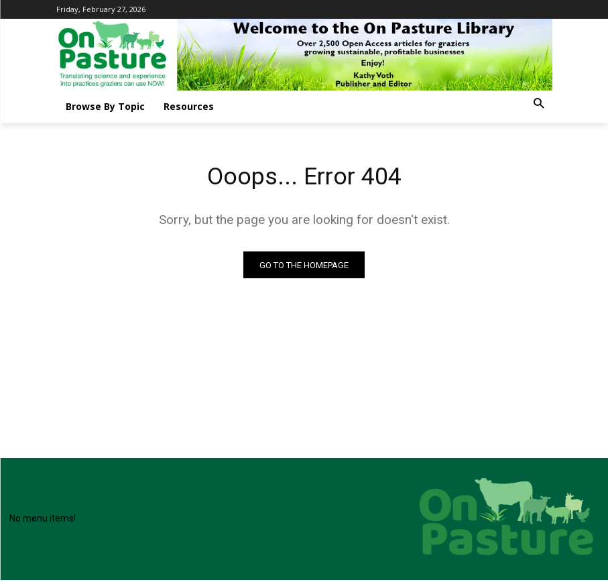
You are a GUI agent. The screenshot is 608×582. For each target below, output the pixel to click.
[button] (538, 104)
